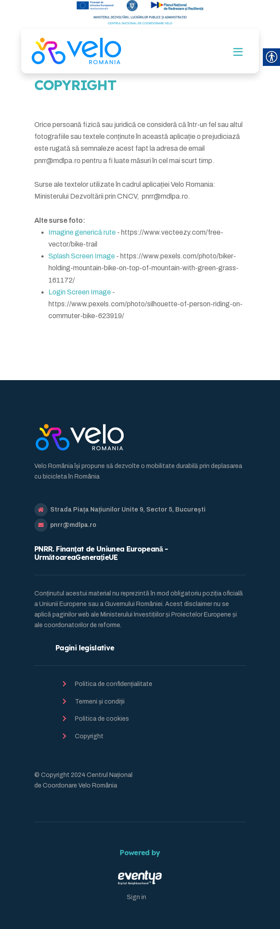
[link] (76, 51)
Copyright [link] (89, 736)
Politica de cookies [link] (102, 718)
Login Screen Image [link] (79, 292)
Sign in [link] (136, 897)
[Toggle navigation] (238, 52)
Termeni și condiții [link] (100, 701)
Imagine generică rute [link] (82, 232)
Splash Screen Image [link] (81, 256)
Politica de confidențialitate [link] (113, 684)
